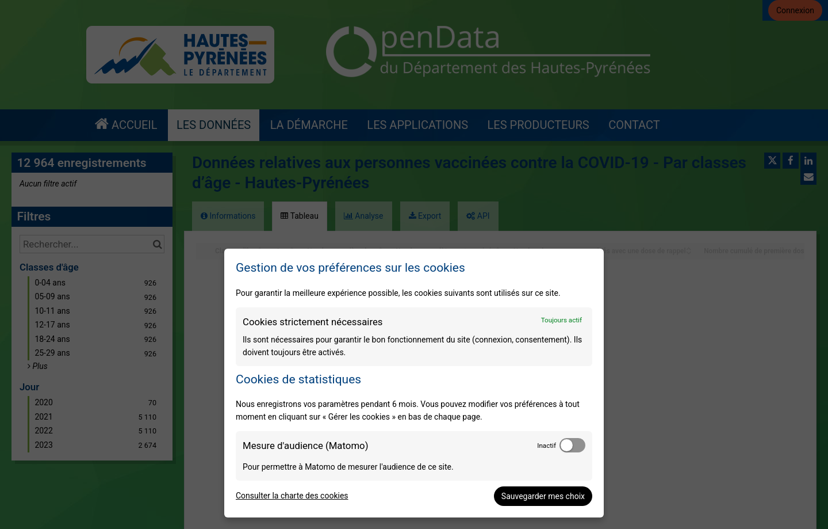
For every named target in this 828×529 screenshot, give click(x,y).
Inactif (546, 446)
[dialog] (414, 383)
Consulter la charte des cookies (292, 495)
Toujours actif (561, 320)
